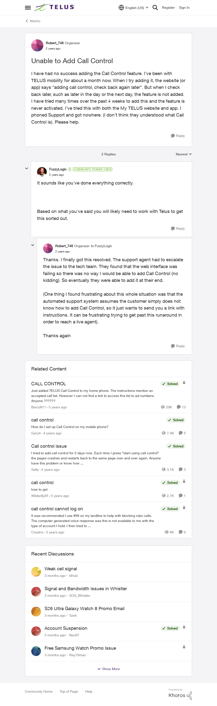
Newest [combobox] (184, 154)
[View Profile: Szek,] (36, 611)
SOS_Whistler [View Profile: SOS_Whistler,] (79, 595)
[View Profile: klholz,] (36, 572)
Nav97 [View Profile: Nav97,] (74, 635)
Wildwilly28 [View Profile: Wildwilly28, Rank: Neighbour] (39, 496)
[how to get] (94, 489)
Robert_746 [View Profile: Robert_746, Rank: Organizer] (55, 43)
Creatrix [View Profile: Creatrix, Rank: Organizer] (37, 532)
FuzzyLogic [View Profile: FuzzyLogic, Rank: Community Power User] (58, 169)
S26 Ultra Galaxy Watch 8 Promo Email (84, 608)
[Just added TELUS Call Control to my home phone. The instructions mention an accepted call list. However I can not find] (94, 395)
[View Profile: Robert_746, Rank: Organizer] (37, 45)
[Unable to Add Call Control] (56, 175)
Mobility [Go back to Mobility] (32, 21)
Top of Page (69, 691)
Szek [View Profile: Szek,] (73, 615)
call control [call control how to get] (42, 482)
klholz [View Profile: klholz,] (73, 575)
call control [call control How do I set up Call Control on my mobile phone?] (42, 419)
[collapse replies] (27, 168)
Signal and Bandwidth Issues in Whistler (86, 588)
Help (88, 691)
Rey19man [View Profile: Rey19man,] (77, 655)
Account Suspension (66, 628)
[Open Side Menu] (28, 7)
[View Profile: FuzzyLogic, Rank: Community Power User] (42, 172)
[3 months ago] (55, 575)
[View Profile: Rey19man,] (36, 651)
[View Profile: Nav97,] (36, 631)
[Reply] (178, 136)
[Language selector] (133, 7)
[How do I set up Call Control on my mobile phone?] (97, 426)
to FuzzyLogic (101, 246)
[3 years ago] (54, 531)
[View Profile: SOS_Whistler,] (36, 592)
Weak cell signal (61, 568)
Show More (108, 669)
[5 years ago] (57, 406)
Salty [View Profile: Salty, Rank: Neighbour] (35, 469)
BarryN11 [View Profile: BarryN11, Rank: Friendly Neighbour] (38, 407)
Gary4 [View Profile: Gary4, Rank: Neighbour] (36, 433)
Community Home (39, 691)
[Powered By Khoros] (180, 694)
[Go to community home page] (55, 7)
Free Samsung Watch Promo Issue (80, 648)
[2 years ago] (50, 469)
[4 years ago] (52, 433)
